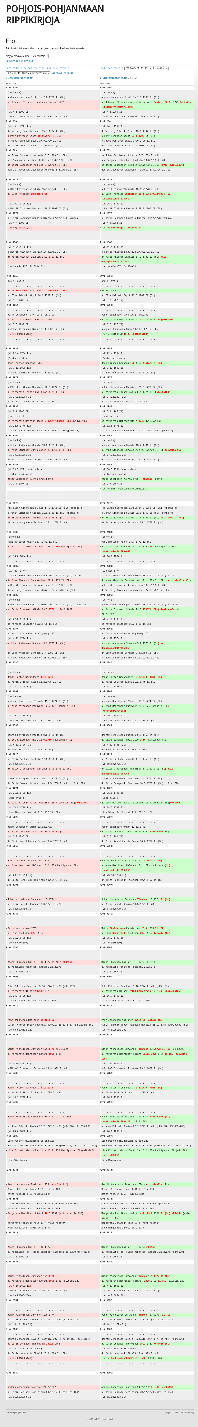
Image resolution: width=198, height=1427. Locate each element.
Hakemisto (23, 1412)
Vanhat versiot (187, 1412)
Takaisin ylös (12, 1412)
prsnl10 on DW (93, 1419)
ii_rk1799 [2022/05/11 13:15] (19, 78)
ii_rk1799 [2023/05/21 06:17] (113, 78)
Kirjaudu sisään (172, 1412)
